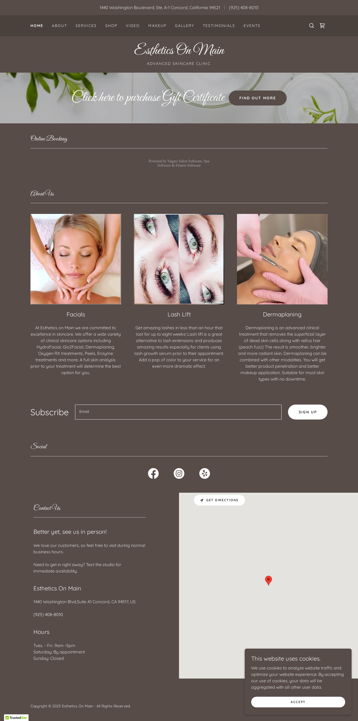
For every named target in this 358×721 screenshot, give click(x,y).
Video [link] (133, 25)
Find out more (257, 98)
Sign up (308, 412)
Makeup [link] (157, 25)
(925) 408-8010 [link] (244, 7)
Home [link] (36, 25)
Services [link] (86, 25)
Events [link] (252, 25)
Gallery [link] (184, 25)
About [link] (59, 25)
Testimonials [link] (219, 25)
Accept (298, 702)
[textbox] (178, 412)
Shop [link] (111, 25)
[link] (322, 25)
